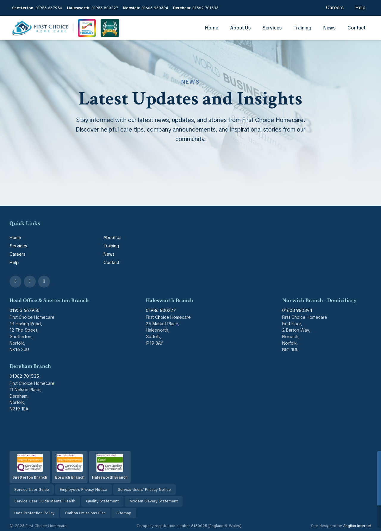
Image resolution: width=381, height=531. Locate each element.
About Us (240, 28)
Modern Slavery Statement (153, 501)
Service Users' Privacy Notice (144, 489)
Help (360, 7)
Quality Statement (102, 501)
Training (302, 28)
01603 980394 (154, 7)
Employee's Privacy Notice (83, 489)
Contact (356, 28)
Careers (334, 7)
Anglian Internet (357, 525)
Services (272, 28)
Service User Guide (31, 489)
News (329, 28)
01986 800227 (104, 7)
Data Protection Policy (34, 513)
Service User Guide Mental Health (44, 501)
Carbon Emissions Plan (85, 513)
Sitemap (123, 513)
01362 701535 (205, 7)
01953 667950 (48, 7)
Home (211, 28)
